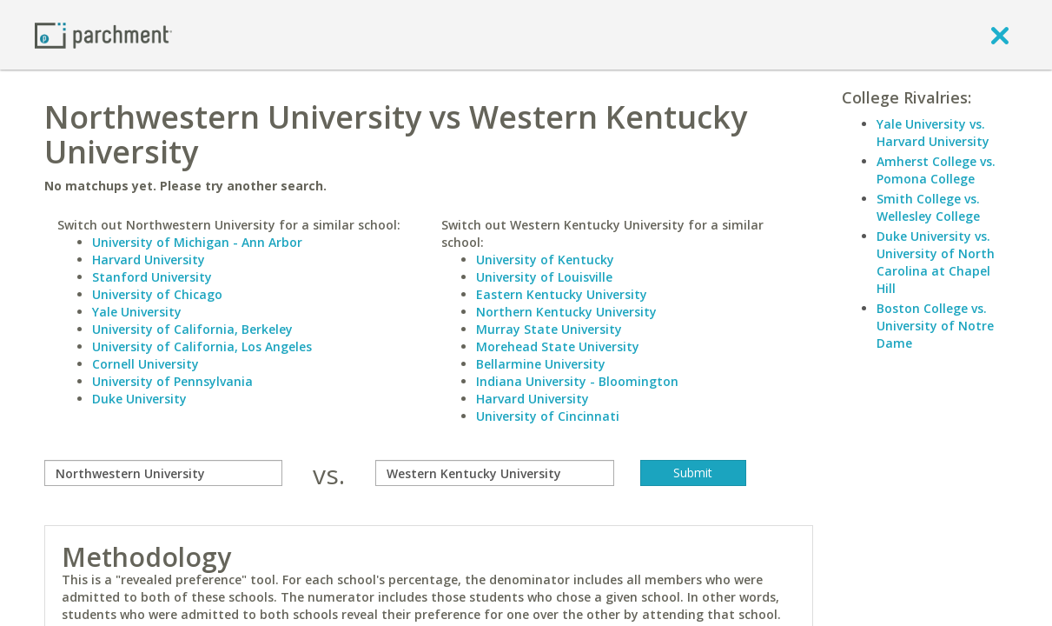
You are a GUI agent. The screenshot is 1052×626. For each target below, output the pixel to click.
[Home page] (103, 34)
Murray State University (549, 329)
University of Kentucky (545, 259)
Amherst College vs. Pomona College (936, 170)
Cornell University (145, 364)
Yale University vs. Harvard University (933, 133)
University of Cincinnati (547, 416)
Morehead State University (557, 346)
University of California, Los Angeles (202, 346)
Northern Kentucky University (566, 311)
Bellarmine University (540, 364)
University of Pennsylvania (172, 381)
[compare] (163, 473)
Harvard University (148, 259)
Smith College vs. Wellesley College (928, 207)
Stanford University (152, 277)
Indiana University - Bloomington (577, 381)
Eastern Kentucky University (561, 294)
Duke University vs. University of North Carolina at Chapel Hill (936, 262)
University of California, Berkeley (192, 329)
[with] (494, 473)
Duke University (139, 398)
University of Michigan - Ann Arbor (197, 242)
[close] (1000, 34)
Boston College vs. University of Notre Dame (935, 325)
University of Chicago (157, 294)
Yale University (137, 311)
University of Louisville (544, 277)
